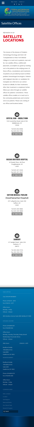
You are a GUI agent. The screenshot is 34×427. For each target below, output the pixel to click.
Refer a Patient (6, 394)
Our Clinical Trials (7, 405)
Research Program (7, 408)
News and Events (7, 402)
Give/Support (6, 399)
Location (5, 396)
